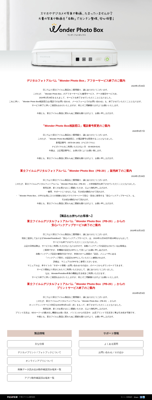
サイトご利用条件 (126, 397)
